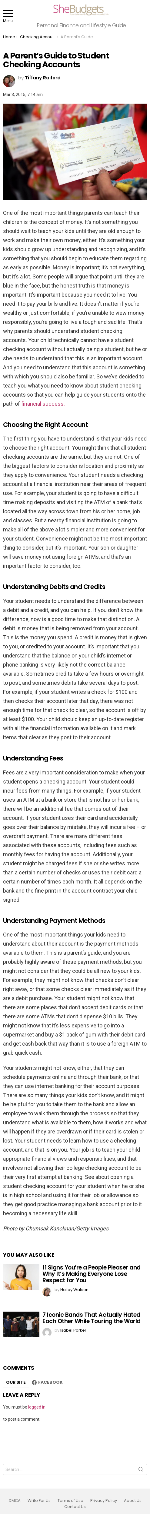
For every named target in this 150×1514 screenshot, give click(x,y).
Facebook (50, 1382)
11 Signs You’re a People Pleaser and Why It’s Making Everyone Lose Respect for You (91, 1274)
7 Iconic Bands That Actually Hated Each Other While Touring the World (91, 1318)
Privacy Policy (103, 1500)
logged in (36, 1407)
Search (141, 1470)
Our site (16, 1382)
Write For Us (39, 1500)
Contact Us (75, 1506)
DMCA (15, 1500)
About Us (133, 1500)
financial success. (43, 404)
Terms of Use (70, 1500)
